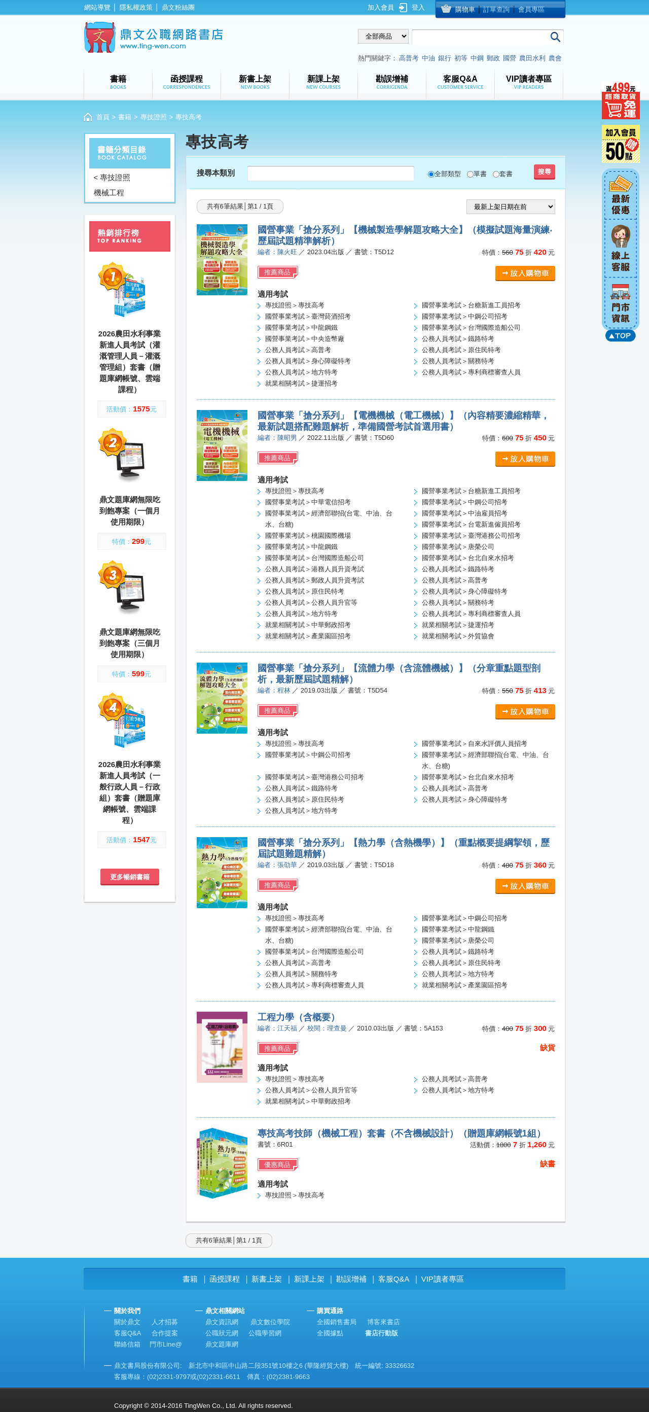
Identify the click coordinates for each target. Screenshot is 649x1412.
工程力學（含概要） (299, 1017)
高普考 (409, 58)
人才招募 (165, 1322)
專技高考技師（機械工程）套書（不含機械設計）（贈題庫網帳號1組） (402, 1133)
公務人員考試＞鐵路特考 (458, 338)
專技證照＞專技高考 (294, 305)
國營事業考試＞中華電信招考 (308, 502)
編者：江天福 (277, 1028)
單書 (480, 174)
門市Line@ (166, 1344)
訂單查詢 (496, 9)
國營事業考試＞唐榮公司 (458, 546)
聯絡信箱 (127, 1344)
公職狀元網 (221, 1333)
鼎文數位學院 (270, 1322)
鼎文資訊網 (221, 1322)
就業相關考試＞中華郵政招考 (308, 625)
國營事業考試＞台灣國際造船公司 (471, 327)
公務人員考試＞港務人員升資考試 (314, 569)
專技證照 (153, 117)
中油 (428, 58)
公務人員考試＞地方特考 (301, 372)
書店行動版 (381, 1333)
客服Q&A (394, 1279)
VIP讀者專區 (442, 1279)
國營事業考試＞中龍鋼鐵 (301, 327)
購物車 (465, 9)
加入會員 (381, 7)
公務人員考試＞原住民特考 (461, 350)
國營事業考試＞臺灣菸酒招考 (308, 316)
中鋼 (477, 58)
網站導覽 (97, 7)
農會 (555, 58)
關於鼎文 (127, 1322)
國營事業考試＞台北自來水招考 (468, 558)
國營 (509, 58)
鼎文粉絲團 (178, 7)
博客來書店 (383, 1322)
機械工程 (109, 192)
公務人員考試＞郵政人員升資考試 (314, 580)
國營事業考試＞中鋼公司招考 (465, 316)
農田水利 (532, 58)
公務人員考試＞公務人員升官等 (311, 602)
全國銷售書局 (336, 1322)
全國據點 (330, 1333)
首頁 (103, 117)
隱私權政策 (136, 7)
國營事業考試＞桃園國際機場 (308, 535)
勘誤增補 (351, 1279)
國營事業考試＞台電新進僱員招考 (471, 524)
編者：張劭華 (277, 865)
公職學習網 (264, 1333)
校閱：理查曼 (327, 1028)
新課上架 (309, 1279)
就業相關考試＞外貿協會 (458, 636)
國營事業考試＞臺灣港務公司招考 (471, 535)
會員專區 (531, 9)
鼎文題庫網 (221, 1344)
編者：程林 (274, 690)
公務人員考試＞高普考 (298, 350)
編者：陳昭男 (277, 437)
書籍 (124, 117)
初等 (460, 58)
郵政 (493, 58)
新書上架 (266, 1279)
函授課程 (224, 1279)
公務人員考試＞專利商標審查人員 (471, 372)
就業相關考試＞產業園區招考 (308, 636)
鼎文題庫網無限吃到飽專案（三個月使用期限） (129, 643)
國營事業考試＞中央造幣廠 (304, 338)
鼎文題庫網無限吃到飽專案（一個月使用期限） (129, 510)
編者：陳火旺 (277, 252)
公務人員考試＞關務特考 (458, 361)
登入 (418, 7)
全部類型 (448, 174)
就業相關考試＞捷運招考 (301, 383)
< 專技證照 (112, 177)
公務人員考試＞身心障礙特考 (308, 361)
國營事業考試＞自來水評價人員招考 (474, 743)
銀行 (444, 58)
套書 (506, 174)
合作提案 (165, 1333)
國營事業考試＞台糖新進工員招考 (471, 305)
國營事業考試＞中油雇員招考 (465, 513)
